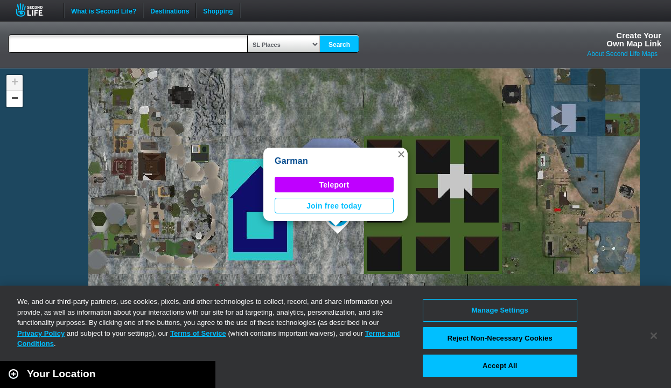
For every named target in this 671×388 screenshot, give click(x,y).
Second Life (35, 10)
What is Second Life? (103, 10)
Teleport (334, 185)
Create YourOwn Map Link (633, 39)
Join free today (334, 206)
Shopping (218, 10)
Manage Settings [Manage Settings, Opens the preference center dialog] (500, 310)
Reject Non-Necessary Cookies (500, 338)
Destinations (169, 10)
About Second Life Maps (622, 54)
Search (339, 44)
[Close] (654, 336)
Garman (291, 160)
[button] (401, 154)
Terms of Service (198, 333)
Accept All (500, 366)
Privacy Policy (41, 333)
